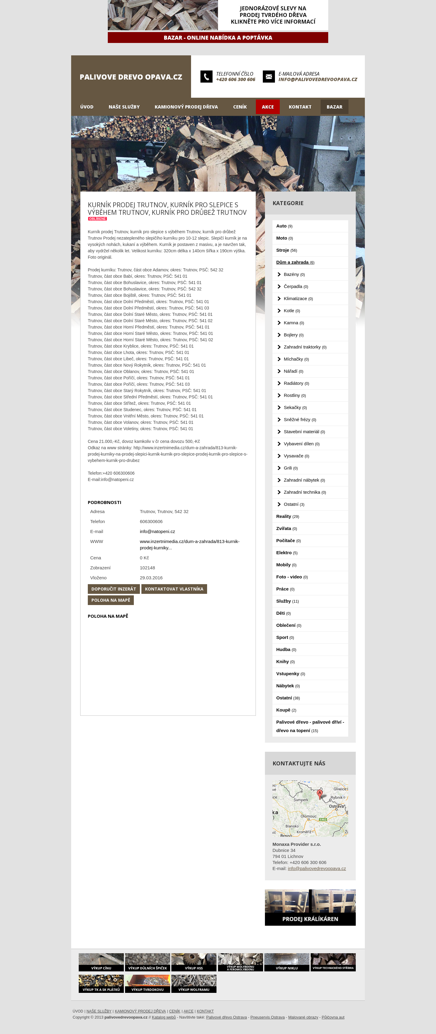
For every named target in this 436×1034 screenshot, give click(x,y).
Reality (287, 516)
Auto (284, 225)
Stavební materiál (304, 431)
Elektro (287, 552)
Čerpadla (296, 286)
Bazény (294, 274)
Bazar (334, 107)
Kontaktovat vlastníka (174, 589)
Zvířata (286, 528)
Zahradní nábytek (304, 480)
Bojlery (294, 334)
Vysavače (296, 455)
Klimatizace (298, 298)
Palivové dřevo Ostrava (226, 1017)
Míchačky (296, 359)
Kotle (292, 310)
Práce (285, 588)
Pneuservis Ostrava (267, 1017)
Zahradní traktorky (305, 346)
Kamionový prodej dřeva (186, 107)
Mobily (286, 564)
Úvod (87, 107)
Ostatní (294, 504)
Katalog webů (164, 1017)
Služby (287, 601)
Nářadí (293, 371)
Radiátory (296, 383)
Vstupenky (290, 673)
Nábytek (288, 685)
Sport (285, 637)
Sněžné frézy (300, 419)
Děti (283, 613)
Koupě (286, 709)
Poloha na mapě (110, 600)
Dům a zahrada (295, 262)
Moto (284, 238)
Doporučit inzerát (113, 589)
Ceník (240, 107)
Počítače (288, 540)
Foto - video (292, 576)
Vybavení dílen (302, 443)
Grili (291, 467)
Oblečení (289, 625)
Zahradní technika (305, 492)
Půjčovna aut (333, 1017)
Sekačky (295, 407)
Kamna (294, 322)
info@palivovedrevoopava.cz (318, 79)
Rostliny (295, 395)
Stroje (286, 250)
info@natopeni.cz (157, 531)
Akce (268, 107)
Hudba (286, 649)
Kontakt (300, 107)
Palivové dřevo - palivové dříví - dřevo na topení (310, 726)
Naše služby (124, 107)
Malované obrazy (303, 1017)
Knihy (285, 661)
